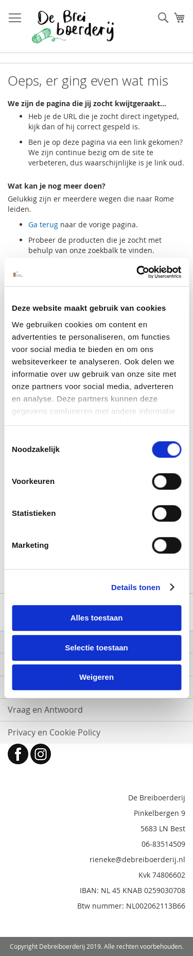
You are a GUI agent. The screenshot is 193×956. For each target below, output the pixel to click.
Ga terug (43, 224)
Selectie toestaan (96, 647)
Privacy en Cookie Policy (54, 732)
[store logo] (72, 26)
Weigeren (96, 677)
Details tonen (135, 587)
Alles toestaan (97, 617)
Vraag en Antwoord (45, 709)
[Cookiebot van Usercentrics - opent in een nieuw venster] (137, 272)
